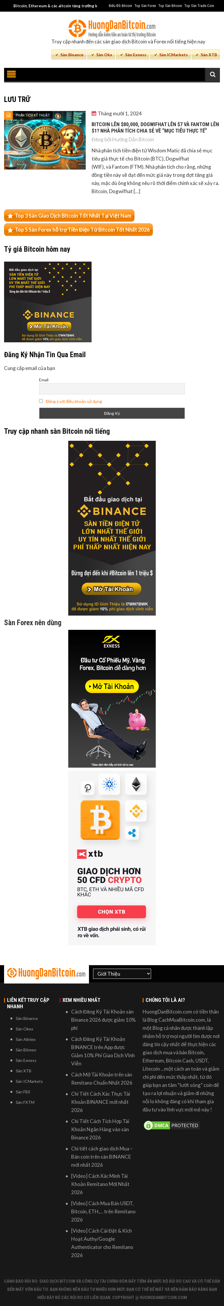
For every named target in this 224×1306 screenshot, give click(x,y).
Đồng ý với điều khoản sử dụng (74, 401)
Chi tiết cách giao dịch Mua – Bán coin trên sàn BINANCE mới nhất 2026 (102, 1156)
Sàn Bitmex (26, 1049)
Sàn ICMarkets (173, 54)
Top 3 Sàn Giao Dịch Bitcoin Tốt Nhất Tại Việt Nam (73, 215)
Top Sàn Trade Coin (199, 5)
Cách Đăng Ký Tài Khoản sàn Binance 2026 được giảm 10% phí (103, 1020)
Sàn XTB (209, 54)
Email (43, 379)
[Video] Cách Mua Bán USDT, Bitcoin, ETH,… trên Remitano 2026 (103, 1211)
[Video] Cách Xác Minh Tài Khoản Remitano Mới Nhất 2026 (100, 1184)
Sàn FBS (23, 1091)
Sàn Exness (135, 54)
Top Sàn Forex (145, 5)
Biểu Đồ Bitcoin (120, 5)
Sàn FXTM (25, 1102)
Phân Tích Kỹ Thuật (33, 115)
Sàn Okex (24, 1028)
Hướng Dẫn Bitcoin (133, 139)
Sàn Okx (104, 54)
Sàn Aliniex (26, 1039)
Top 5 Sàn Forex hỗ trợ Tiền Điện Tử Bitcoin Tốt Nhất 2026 (82, 229)
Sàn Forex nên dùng (33, 622)
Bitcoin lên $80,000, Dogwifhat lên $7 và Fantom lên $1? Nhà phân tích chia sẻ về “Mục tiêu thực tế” (155, 127)
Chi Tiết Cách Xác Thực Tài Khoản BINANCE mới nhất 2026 (100, 1102)
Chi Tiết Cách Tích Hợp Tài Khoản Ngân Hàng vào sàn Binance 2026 (100, 1129)
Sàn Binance (71, 54)
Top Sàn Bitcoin (170, 5)
